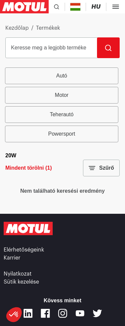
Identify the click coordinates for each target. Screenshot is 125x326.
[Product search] (56, 6)
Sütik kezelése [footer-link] (21, 282)
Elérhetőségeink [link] (24, 250)
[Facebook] (45, 313)
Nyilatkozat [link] (18, 274)
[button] (14, 315)
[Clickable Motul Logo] (24, 6)
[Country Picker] (75, 7)
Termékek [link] (48, 28)
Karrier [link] (12, 258)
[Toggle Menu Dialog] (116, 7)
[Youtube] (80, 313)
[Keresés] (108, 47)
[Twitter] (97, 313)
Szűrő (101, 168)
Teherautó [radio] (61, 114)
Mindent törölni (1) (28, 168)
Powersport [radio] (61, 134)
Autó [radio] (61, 75)
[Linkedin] (28, 313)
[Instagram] (62, 313)
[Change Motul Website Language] (96, 6)
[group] (62, 105)
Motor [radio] (62, 95)
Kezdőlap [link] (17, 28)
